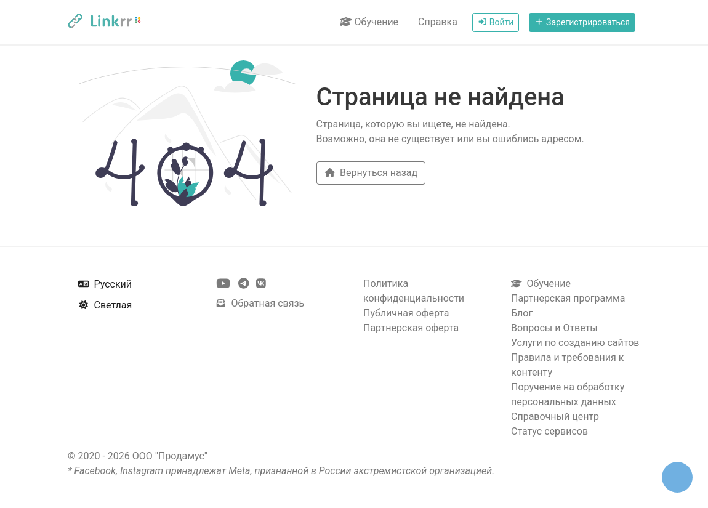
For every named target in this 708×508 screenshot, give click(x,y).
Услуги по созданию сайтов (575, 343)
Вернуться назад (371, 173)
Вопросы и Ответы (554, 328)
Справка (437, 22)
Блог (522, 313)
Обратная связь (259, 303)
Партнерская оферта (411, 328)
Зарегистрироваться (582, 22)
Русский (105, 284)
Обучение (369, 22)
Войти (495, 22)
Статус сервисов (549, 431)
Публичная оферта (406, 313)
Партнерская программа (568, 298)
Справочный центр (555, 416)
